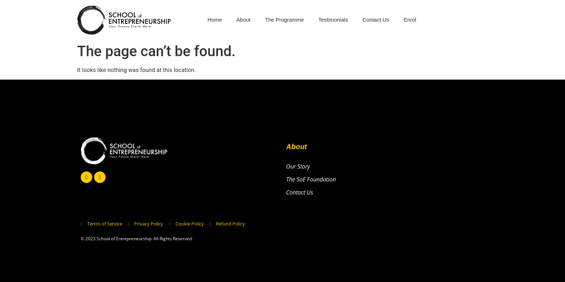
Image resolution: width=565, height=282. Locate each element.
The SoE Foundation (311, 179)
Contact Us (375, 20)
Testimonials (333, 20)
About (243, 20)
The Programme (284, 20)
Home (215, 20)
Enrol (410, 20)
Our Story (298, 166)
